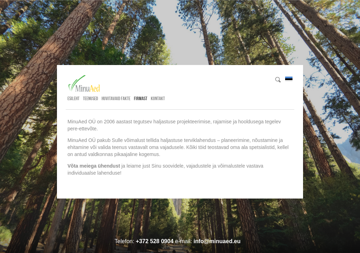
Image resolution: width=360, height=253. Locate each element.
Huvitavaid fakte (116, 98)
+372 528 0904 (154, 241)
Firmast (140, 98)
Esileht (73, 98)
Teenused (90, 98)
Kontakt (158, 98)
